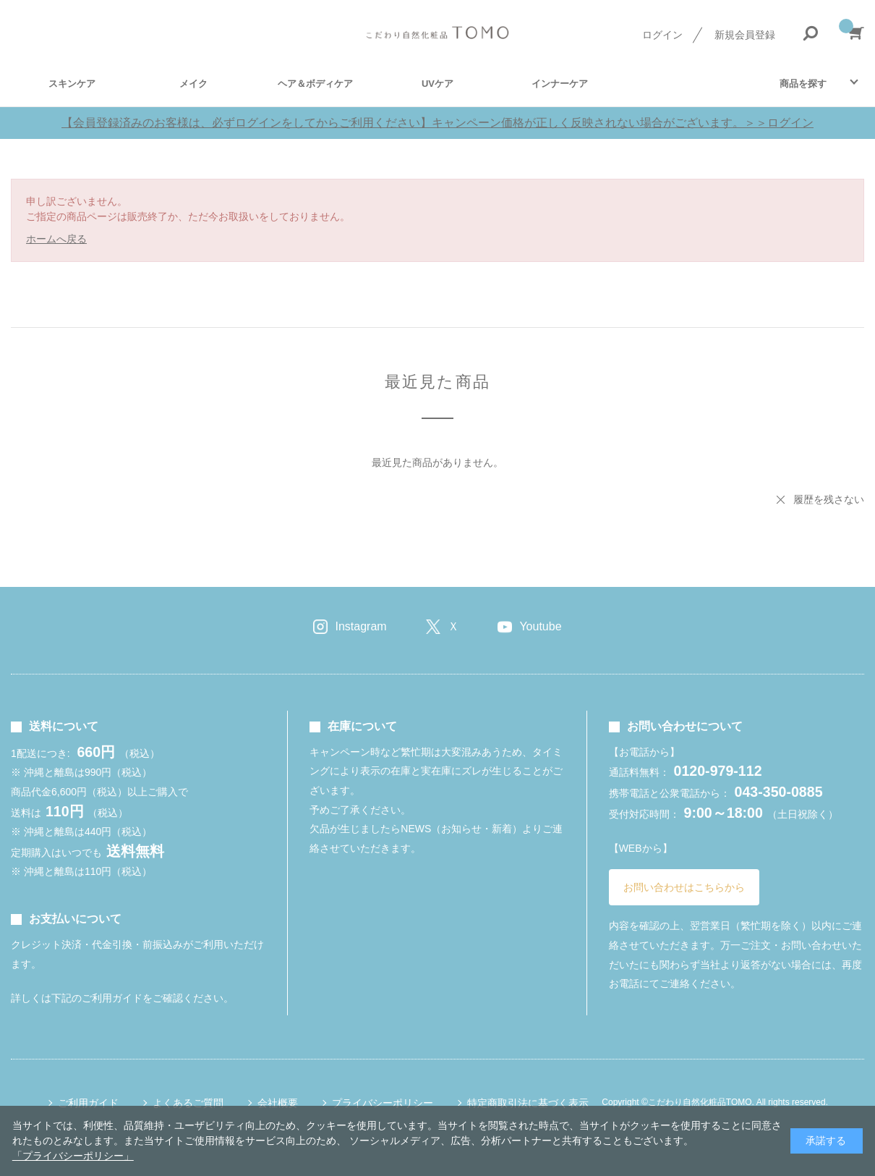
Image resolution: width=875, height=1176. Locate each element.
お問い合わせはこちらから (684, 887)
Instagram (360, 626)
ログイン (662, 35)
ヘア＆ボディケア (315, 83)
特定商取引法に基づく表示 (528, 1103)
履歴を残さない (828, 499)
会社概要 (277, 1103)
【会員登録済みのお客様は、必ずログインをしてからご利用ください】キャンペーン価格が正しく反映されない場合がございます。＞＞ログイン (437, 123)
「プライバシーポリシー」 (73, 1156)
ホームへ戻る (56, 239)
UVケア (437, 83)
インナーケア (560, 83)
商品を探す (803, 83)
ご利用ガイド (88, 1103)
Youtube (540, 626)
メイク (193, 83)
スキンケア (71, 83)
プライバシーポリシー (382, 1103)
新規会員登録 (744, 35)
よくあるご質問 (188, 1103)
